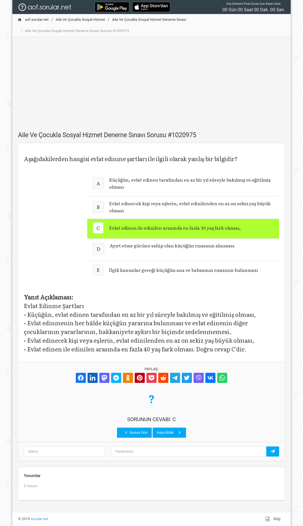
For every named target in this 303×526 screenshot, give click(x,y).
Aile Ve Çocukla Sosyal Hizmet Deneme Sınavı (149, 19)
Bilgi (273, 519)
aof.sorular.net (33, 19)
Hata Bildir (169, 432)
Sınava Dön (136, 432)
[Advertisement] (151, 80)
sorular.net (39, 519)
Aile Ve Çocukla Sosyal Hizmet (80, 19)
